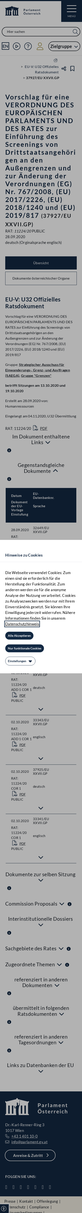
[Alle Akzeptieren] (19, 636)
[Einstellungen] (20, 661)
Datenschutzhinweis (22, 624)
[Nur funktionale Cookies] (24, 648)
